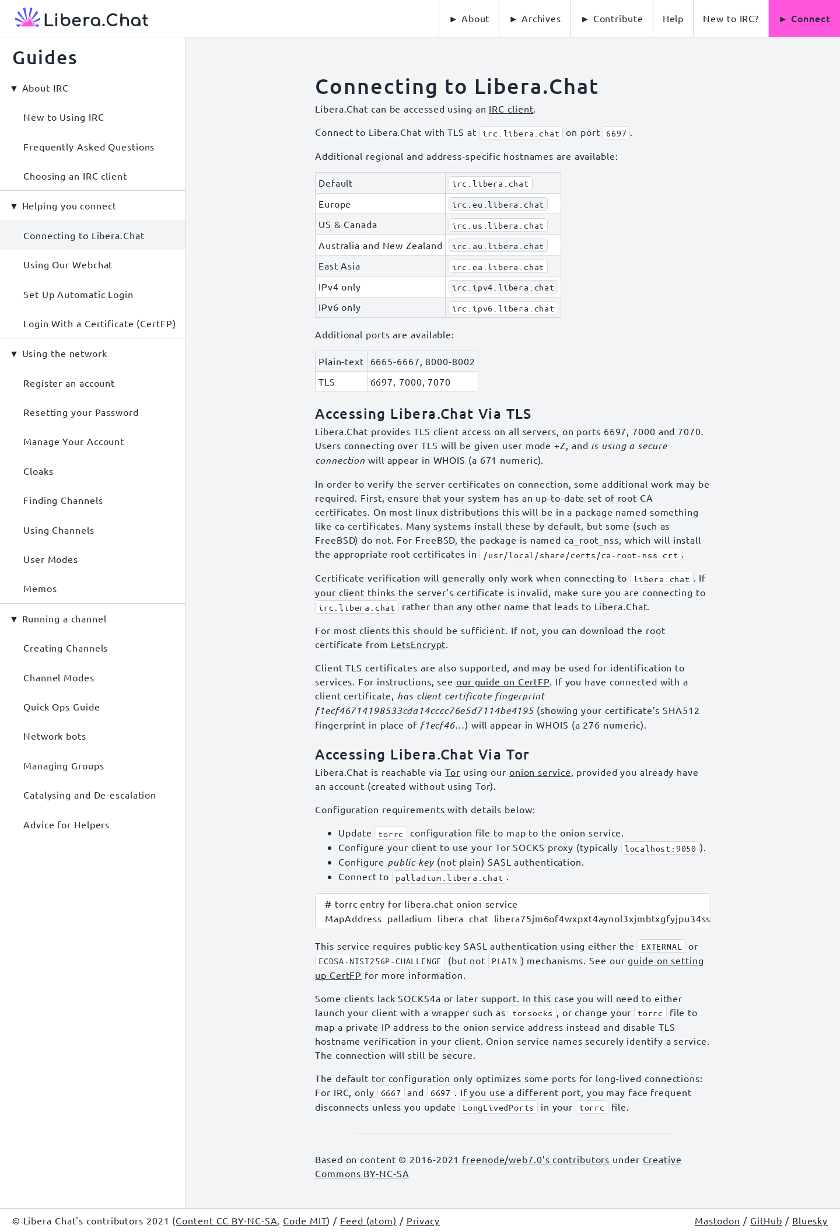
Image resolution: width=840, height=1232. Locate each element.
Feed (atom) (368, 1220)
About (475, 18)
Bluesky (810, 1220)
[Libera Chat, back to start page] (74, 18)
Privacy (423, 1220)
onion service (540, 772)
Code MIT (305, 1220)
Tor (452, 772)
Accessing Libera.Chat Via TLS (423, 413)
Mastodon (717, 1220)
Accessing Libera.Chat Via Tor (422, 754)
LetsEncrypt (418, 644)
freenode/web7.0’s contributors (536, 1159)
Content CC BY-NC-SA (226, 1220)
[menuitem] (673, 18)
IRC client (511, 108)
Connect (811, 18)
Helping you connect (69, 205)
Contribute (618, 18)
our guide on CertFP (503, 681)
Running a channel (64, 618)
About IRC (45, 87)
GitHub (766, 1220)
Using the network (64, 353)
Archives (541, 18)
